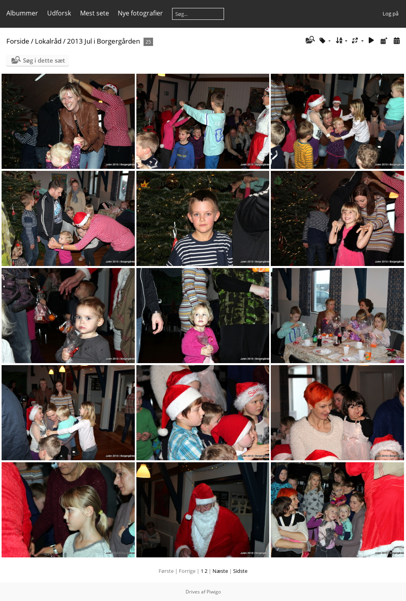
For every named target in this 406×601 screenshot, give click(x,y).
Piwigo (214, 591)
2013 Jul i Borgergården (103, 41)
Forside (17, 41)
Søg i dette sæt (44, 60)
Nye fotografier (140, 13)
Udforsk (59, 13)
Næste (220, 570)
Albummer (22, 13)
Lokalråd (48, 41)
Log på (390, 13)
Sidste (240, 570)
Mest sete (94, 13)
